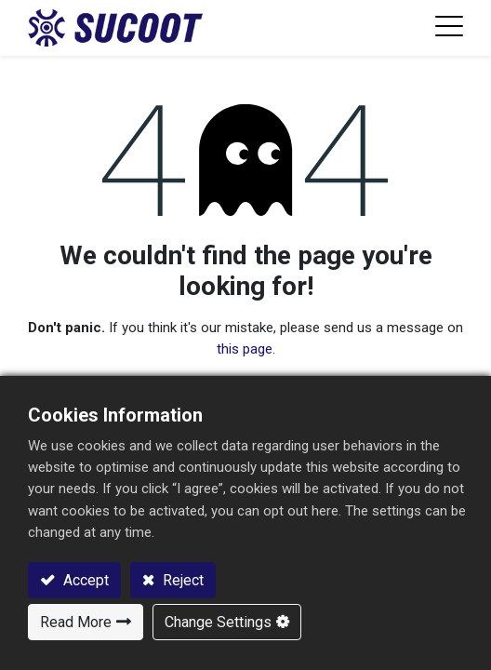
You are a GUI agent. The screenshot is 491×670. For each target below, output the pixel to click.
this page (244, 349)
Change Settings (218, 622)
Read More (76, 622)
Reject (181, 580)
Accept (84, 580)
